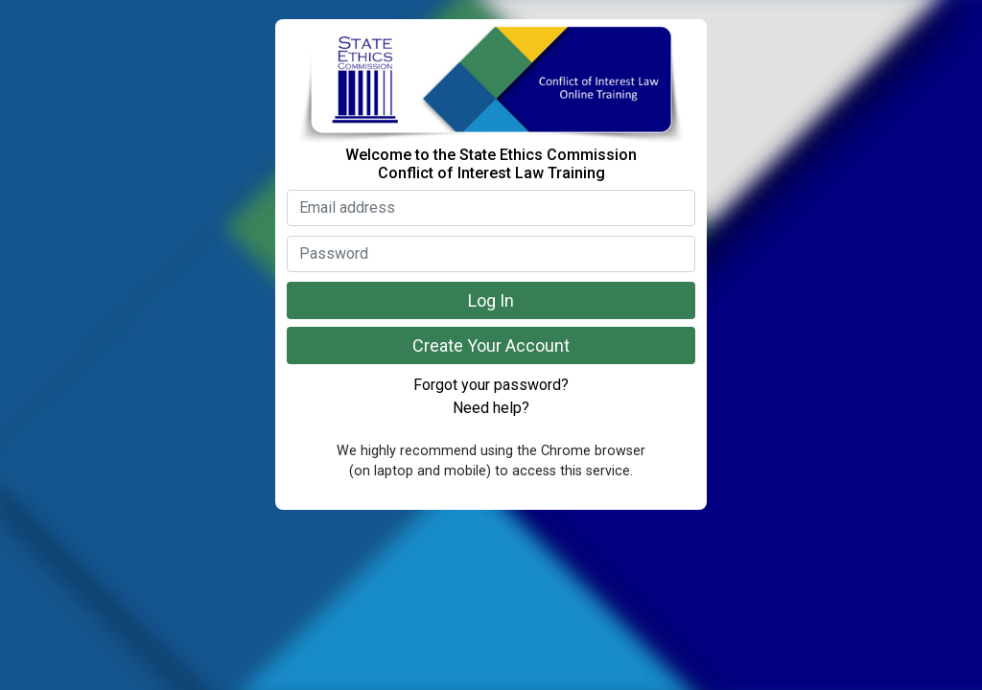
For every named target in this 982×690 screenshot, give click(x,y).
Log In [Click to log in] (491, 300)
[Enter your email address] (491, 208)
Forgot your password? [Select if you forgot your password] (491, 385)
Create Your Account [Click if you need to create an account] (491, 345)
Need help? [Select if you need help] (491, 408)
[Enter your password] (491, 254)
